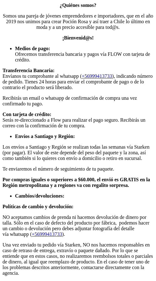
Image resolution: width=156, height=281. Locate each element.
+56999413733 (97, 76)
